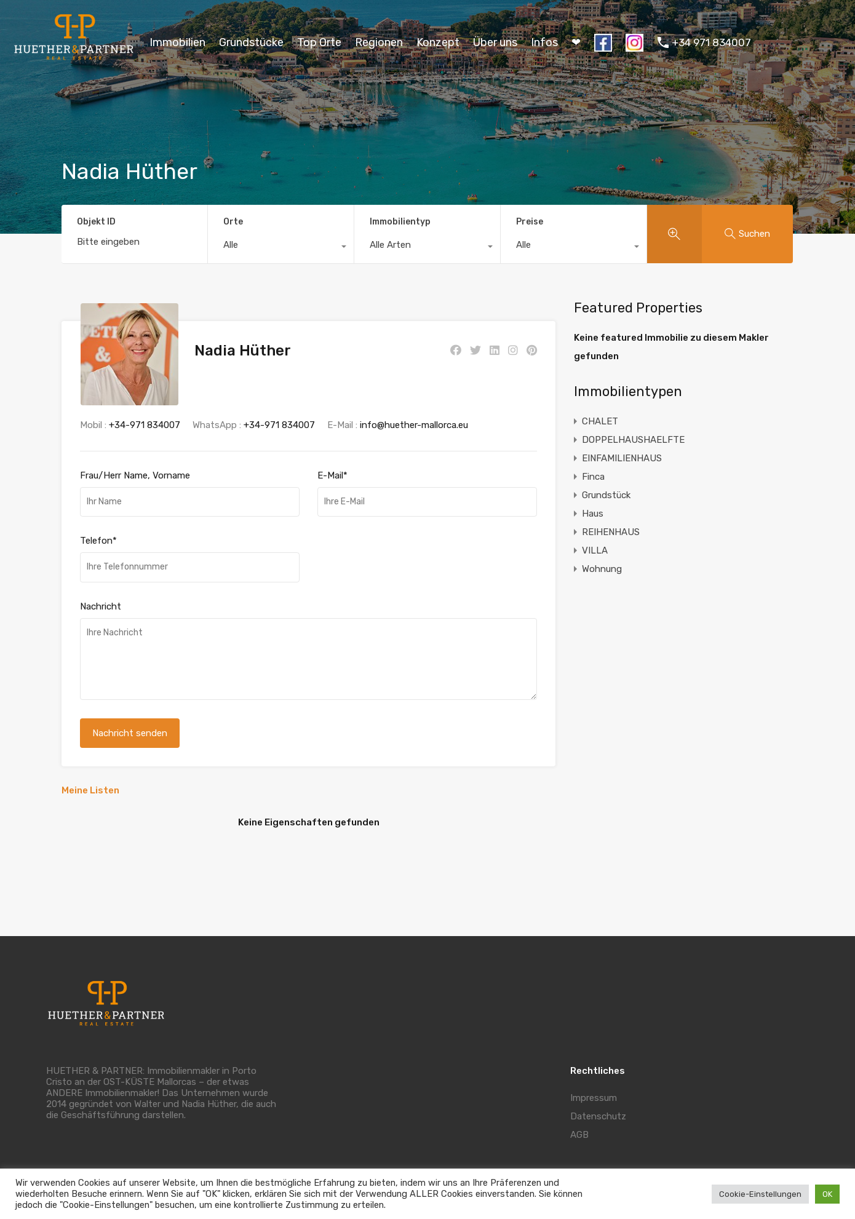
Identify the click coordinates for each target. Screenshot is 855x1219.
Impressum (593, 1086)
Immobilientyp (400, 221)
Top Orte (319, 42)
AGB (579, 1123)
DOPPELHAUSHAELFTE (633, 439)
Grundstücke (251, 42)
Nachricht (100, 595)
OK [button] (827, 1194)
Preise (529, 221)
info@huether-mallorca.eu (414, 413)
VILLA (595, 550)
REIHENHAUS (611, 532)
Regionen (379, 42)
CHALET (600, 421)
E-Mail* (332, 464)
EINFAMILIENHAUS (622, 458)
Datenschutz (598, 1105)
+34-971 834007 (144, 413)
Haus (592, 513)
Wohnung (602, 568)
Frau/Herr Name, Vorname (135, 464)
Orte (233, 221)
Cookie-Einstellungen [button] (760, 1194)
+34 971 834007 (711, 42)
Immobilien (177, 42)
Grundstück (606, 495)
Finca (593, 476)
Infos (544, 42)
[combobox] (281, 248)
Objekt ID (96, 222)
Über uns (495, 42)
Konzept (437, 42)
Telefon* (98, 530)
